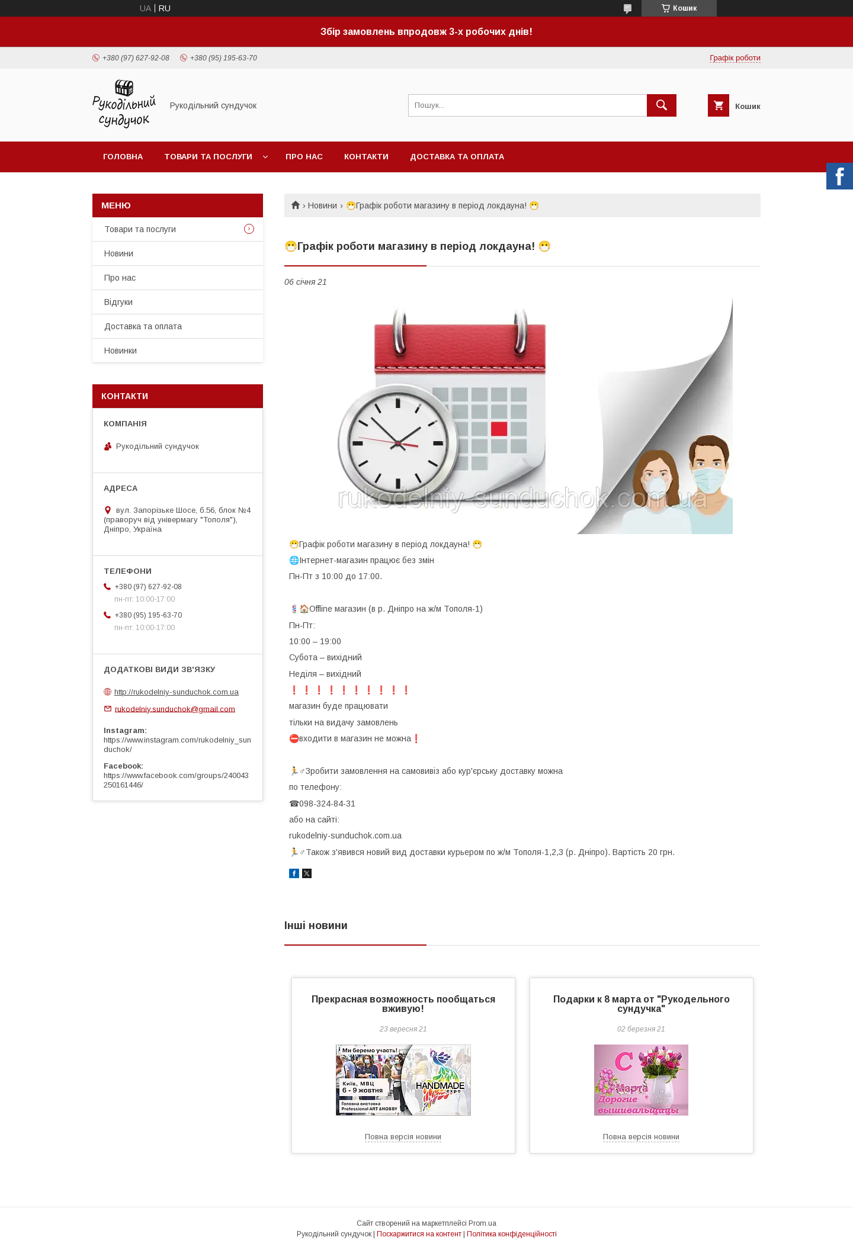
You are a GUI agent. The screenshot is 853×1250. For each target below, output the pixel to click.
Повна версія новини (403, 1136)
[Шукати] (661, 105)
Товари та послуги (208, 156)
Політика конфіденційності (512, 1234)
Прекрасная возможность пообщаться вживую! (403, 1004)
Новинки (120, 350)
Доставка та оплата (457, 156)
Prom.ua (482, 1223)
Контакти (366, 156)
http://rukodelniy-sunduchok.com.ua (176, 691)
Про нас (304, 156)
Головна (123, 156)
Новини (322, 205)
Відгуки (118, 302)
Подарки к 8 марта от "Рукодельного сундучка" (641, 1004)
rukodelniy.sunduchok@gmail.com (175, 708)
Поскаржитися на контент (419, 1234)
